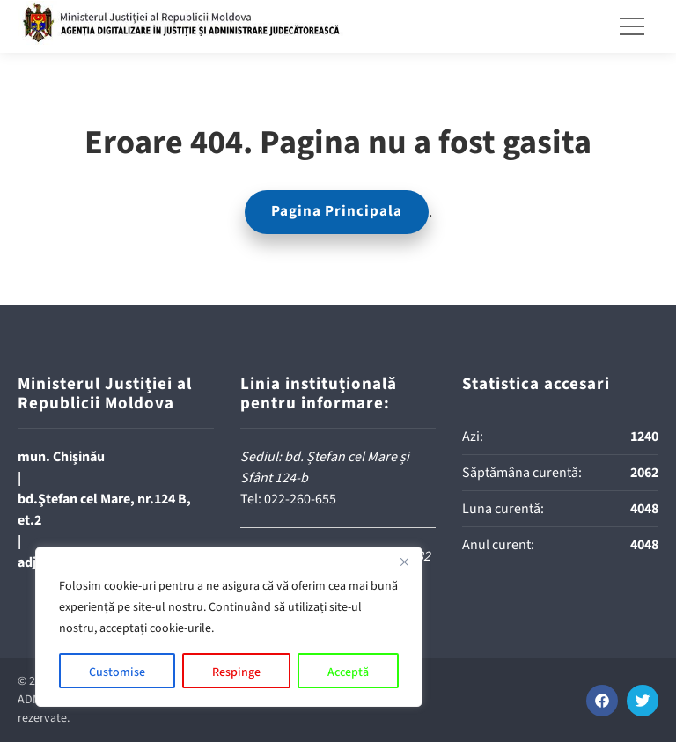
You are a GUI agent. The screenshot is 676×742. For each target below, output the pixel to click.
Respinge (236, 672)
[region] (228, 627)
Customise (117, 672)
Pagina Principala (336, 211)
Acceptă (348, 672)
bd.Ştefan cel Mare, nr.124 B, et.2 (104, 509)
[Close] (404, 561)
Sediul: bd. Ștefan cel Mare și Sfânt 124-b (324, 467)
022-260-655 (300, 499)
